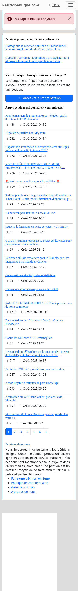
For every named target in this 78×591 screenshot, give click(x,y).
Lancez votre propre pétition (39, 98)
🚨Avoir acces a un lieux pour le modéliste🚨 (32, 181)
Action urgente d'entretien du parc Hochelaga (32, 382)
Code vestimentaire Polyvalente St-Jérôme (30, 275)
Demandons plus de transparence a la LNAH (31, 289)
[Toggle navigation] (71, 5)
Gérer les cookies (23, 487)
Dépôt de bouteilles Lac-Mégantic (25, 132)
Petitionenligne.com (20, 5)
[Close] (69, 19)
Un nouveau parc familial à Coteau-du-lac (30, 212)
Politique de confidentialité (29, 483)
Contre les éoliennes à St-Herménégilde (28, 337)
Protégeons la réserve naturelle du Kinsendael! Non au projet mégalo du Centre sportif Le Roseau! (35, 49)
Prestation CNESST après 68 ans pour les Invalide (34, 369)
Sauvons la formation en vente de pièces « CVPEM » (36, 226)
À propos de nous (23, 492)
